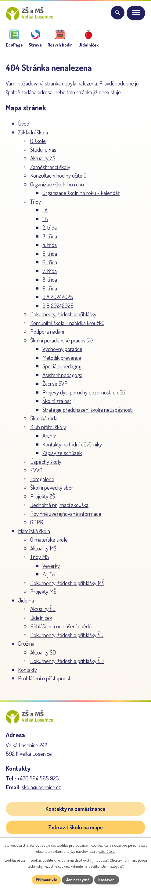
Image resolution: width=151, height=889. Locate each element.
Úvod (23, 123)
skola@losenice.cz (41, 787)
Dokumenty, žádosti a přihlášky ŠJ (66, 635)
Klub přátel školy (48, 427)
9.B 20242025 (58, 305)
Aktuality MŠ (43, 548)
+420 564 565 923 (38, 778)
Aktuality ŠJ (43, 609)
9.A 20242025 (57, 296)
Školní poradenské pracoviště (61, 340)
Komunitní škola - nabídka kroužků (67, 323)
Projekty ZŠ (42, 496)
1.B (45, 219)
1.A (45, 210)
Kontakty (27, 669)
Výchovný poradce (62, 348)
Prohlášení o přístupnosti (44, 678)
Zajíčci (48, 574)
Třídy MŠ (39, 557)
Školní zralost (56, 401)
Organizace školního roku (57, 184)
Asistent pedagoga (62, 375)
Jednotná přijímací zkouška (59, 505)
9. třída (49, 288)
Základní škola (33, 132)
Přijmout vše (46, 879)
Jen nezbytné (77, 879)
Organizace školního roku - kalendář (81, 192)
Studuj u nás (43, 149)
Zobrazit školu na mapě (75, 827)
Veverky (51, 565)
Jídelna (26, 600)
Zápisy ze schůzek (62, 453)
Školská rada (43, 418)
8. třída (49, 279)
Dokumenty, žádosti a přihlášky (63, 314)
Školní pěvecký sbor (51, 487)
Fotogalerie (42, 479)
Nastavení (106, 879)
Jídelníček (41, 617)
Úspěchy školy (45, 461)
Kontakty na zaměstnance (75, 808)
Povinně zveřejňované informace (65, 513)
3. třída (49, 236)
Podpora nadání (47, 331)
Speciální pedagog (61, 366)
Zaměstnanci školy (50, 167)
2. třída (49, 227)
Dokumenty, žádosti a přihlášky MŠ (67, 583)
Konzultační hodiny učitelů (58, 175)
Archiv (49, 435)
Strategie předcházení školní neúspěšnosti (87, 409)
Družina (26, 643)
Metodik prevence (61, 357)
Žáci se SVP (55, 383)
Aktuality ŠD (43, 652)
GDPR (36, 522)
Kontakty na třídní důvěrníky (72, 444)
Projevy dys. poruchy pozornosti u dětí (83, 392)
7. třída (49, 271)
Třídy (35, 201)
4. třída (49, 244)
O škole (38, 140)
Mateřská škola (34, 531)
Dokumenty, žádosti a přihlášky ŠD (67, 661)
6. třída (49, 262)
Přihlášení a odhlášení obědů (61, 626)
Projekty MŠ (43, 591)
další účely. (107, 851)
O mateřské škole (49, 539)
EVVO (36, 470)
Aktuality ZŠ (42, 158)
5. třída (49, 253)
